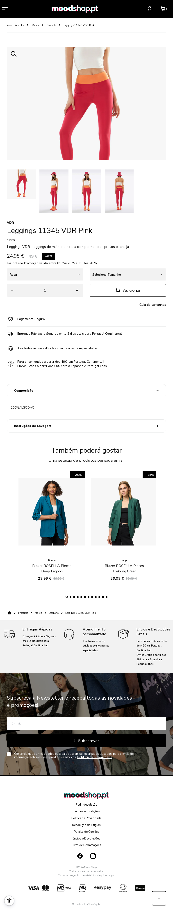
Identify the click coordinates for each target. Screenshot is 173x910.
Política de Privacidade (86, 818)
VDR (10, 223)
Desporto (51, 25)
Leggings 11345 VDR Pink (78, 25)
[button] (67, 597)
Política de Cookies (86, 832)
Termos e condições (86, 811)
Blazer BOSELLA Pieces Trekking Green (124, 549)
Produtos (19, 25)
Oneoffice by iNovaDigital (86, 904)
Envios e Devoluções (86, 839)
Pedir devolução (86, 805)
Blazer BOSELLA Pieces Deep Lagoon (51, 549)
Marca (35, 25)
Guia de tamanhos (152, 305)
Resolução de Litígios (86, 825)
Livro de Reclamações (86, 845)
